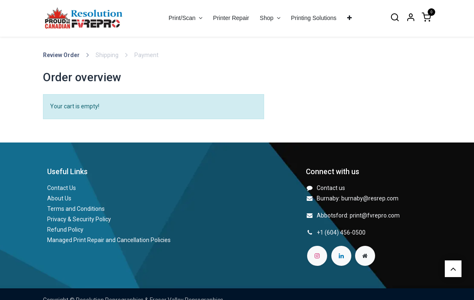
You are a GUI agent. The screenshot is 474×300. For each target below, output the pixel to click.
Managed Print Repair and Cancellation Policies (109, 240)
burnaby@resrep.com (369, 198)
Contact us (331, 188)
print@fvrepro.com (375, 215)
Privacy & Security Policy (79, 219)
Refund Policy (65, 229)
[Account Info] (410, 18)
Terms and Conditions (76, 208)
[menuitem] (231, 18)
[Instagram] (317, 256)
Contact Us (61, 188)
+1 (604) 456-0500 (341, 232)
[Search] (394, 18)
